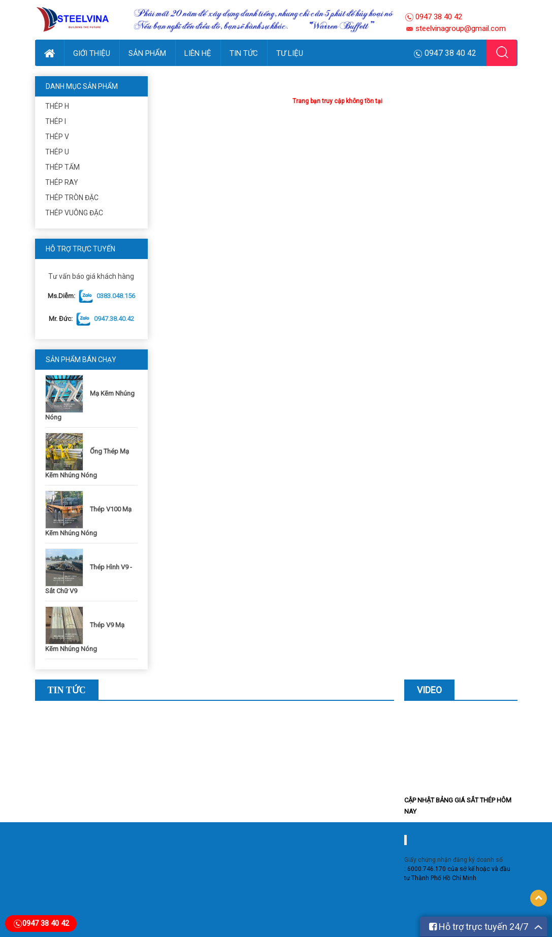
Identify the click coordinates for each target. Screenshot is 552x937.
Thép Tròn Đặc (72, 197)
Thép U (57, 152)
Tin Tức (244, 53)
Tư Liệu (289, 53)
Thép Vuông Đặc (74, 213)
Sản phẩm (147, 53)
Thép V (57, 137)
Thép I (55, 121)
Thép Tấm (62, 167)
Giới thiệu (91, 53)
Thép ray (61, 182)
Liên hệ (197, 53)
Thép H (57, 106)
